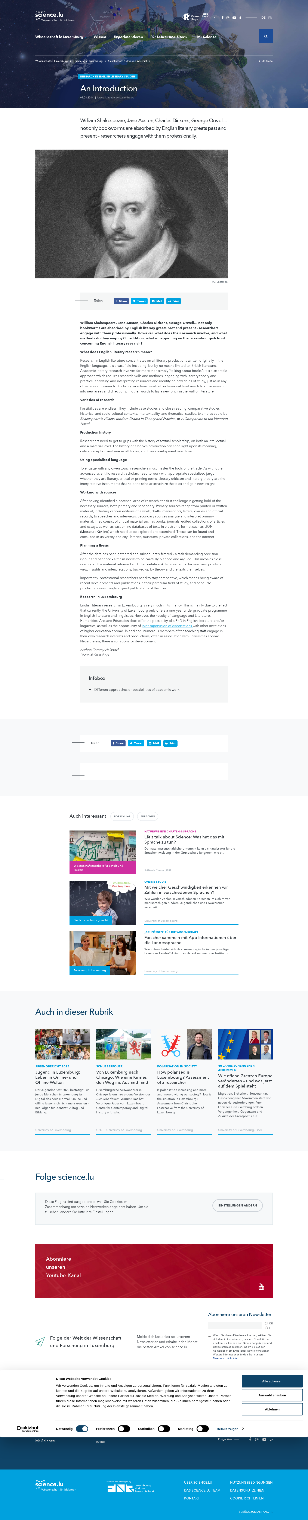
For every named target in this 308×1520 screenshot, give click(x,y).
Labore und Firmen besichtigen (179, 1424)
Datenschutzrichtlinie (225, 1355)
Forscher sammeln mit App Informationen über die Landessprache (190, 940)
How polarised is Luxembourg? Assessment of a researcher (183, 1077)
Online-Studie (155, 881)
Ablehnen (272, 1492)
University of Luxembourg (161, 921)
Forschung (122, 816)
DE (263, 18)
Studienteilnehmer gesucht (115, 1427)
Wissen (100, 36)
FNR (169, 870)
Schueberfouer (109, 1066)
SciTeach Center (154, 870)
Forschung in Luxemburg (86, 61)
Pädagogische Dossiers (173, 1430)
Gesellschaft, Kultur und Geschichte (127, 61)
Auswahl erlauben (272, 1478)
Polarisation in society (177, 1066)
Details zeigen (227, 1511)
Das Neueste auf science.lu (59, 1401)
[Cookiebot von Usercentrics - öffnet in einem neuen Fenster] (27, 1511)
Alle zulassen (272, 1464)
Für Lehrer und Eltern (170, 36)
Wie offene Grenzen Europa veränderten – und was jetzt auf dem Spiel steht (245, 1080)
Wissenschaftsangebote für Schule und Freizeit (184, 1416)
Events (100, 1438)
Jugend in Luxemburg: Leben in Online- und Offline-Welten (57, 1077)
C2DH (100, 1130)
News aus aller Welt (52, 1410)
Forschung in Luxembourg (114, 1409)
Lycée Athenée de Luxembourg (116, 97)
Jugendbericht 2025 (52, 1066)
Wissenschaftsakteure (111, 1415)
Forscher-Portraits (108, 1421)
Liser (259, 1130)
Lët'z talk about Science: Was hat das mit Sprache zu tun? (184, 839)
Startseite (266, 61)
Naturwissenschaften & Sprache (170, 831)
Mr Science (206, 36)
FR (270, 18)
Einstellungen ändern (237, 1205)
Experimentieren (128, 36)
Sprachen (148, 816)
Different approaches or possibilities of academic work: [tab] (137, 689)
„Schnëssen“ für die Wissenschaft (171, 932)
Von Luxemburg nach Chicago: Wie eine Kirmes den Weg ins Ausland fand (122, 1077)
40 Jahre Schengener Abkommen (236, 1068)
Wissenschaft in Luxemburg (60, 36)
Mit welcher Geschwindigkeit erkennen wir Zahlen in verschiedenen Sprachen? (186, 890)
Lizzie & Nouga (167, 1409)
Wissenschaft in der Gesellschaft (118, 1433)
